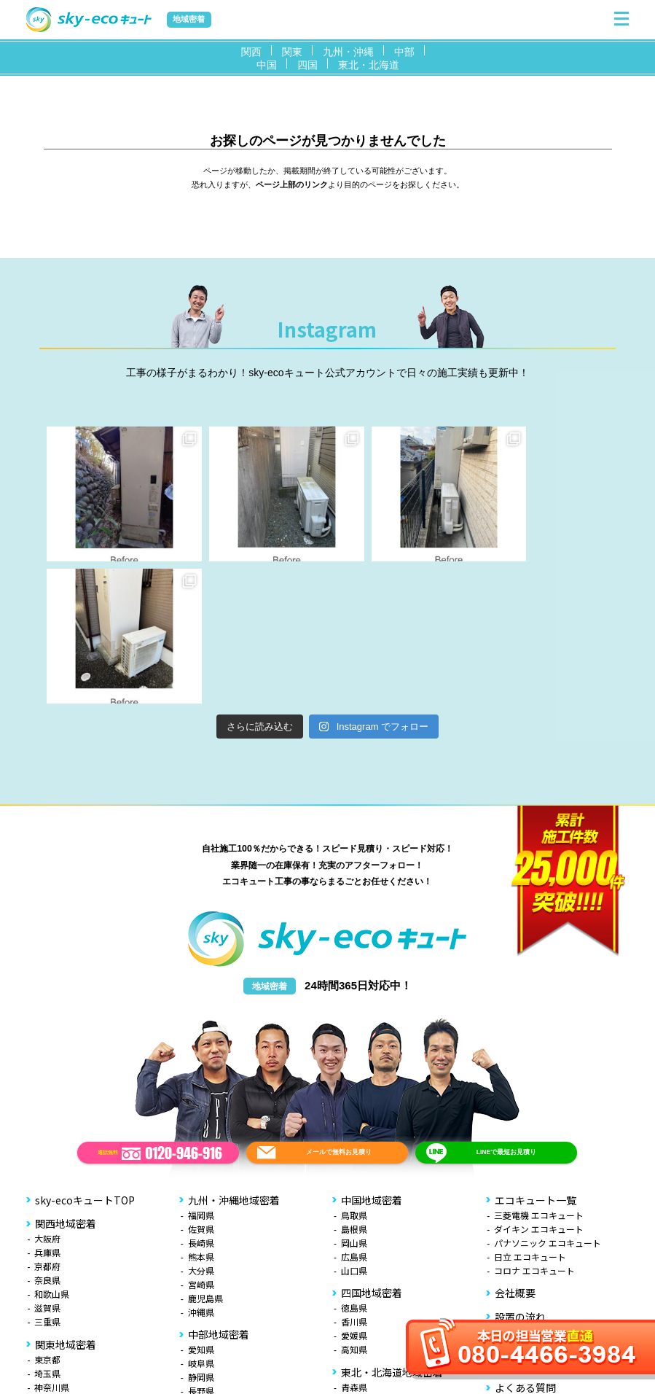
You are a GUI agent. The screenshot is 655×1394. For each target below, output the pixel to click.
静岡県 (201, 1234)
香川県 (354, 1179)
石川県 (201, 1290)
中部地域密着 (218, 1192)
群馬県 (47, 1300)
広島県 (354, 1114)
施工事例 (515, 1198)
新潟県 (201, 1262)
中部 (404, 52)
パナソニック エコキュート (547, 1100)
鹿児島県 (205, 1156)
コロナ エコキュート (534, 1128)
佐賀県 (201, 1086)
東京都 (47, 1217)
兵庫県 (47, 1110)
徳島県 (354, 1165)
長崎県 (201, 1100)
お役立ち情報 (525, 1269)
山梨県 (47, 1314)
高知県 (354, 1207)
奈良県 (47, 1138)
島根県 (354, 1086)
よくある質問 (525, 1245)
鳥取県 (354, 1073)
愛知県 (201, 1207)
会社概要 (515, 1150)
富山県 (201, 1276)
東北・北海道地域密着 (392, 1230)
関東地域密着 (65, 1202)
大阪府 (47, 1096)
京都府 (47, 1124)
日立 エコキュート (530, 1114)
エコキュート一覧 (535, 1058)
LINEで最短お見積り (506, 1010)
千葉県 (47, 1259)
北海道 (354, 1328)
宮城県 (354, 1272)
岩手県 (354, 1259)
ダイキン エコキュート (539, 1086)
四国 (307, 65)
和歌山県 (51, 1151)
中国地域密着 (371, 1058)
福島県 (354, 1314)
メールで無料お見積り (339, 1010)
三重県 (47, 1179)
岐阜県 (201, 1221)
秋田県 (354, 1286)
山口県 (354, 1128)
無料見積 (515, 1292)
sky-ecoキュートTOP (85, 1058)
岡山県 (354, 1100)
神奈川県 (51, 1245)
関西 (251, 52)
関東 (292, 52)
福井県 (201, 1304)
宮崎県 (201, 1142)
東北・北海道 (368, 65)
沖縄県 (201, 1170)
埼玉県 (47, 1231)
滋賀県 (47, 1165)
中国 (266, 65)
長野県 (201, 1248)
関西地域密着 (65, 1081)
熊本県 (201, 1114)
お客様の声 (520, 1222)
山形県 (354, 1300)
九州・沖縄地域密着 (234, 1058)
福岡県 (201, 1073)
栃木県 (47, 1272)
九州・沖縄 (348, 52)
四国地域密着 (371, 1150)
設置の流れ (520, 1174)
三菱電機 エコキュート (539, 1073)
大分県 (201, 1128)
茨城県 (47, 1286)
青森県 (354, 1245)
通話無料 (160, 1011)
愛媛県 (354, 1193)
